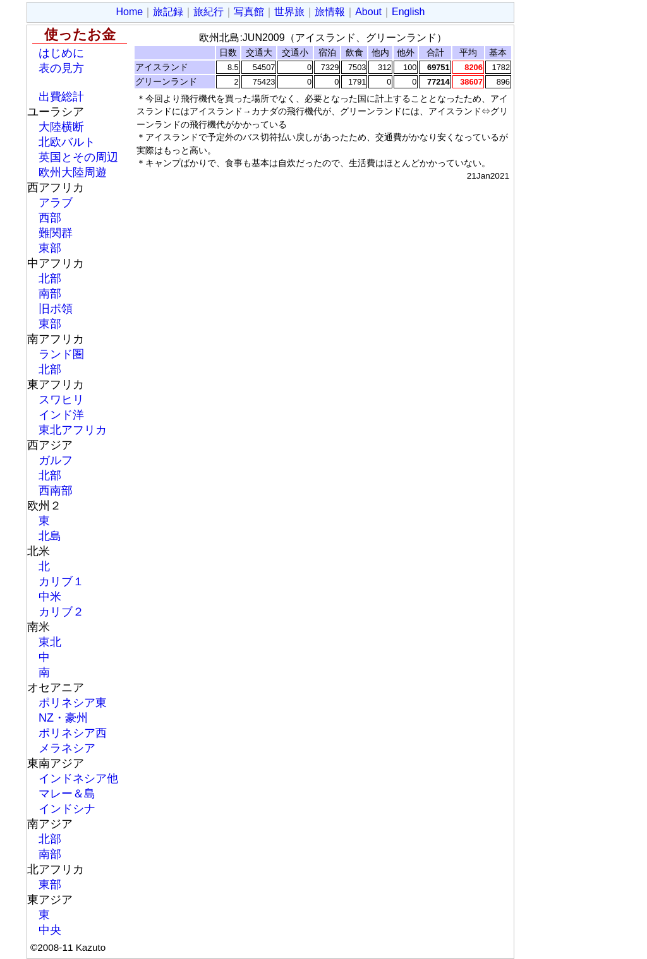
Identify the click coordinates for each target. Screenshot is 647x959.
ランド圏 (61, 354)
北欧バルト (67, 142)
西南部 (56, 490)
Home (129, 11)
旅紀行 (208, 11)
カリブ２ (61, 611)
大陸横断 (61, 127)
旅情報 (330, 11)
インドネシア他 (78, 778)
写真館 (249, 11)
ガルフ (56, 460)
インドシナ (67, 808)
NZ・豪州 (63, 718)
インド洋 (61, 414)
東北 (50, 642)
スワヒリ (61, 399)
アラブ (56, 202)
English (408, 11)
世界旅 (289, 11)
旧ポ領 (56, 308)
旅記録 (168, 11)
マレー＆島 (67, 793)
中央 (50, 930)
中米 (50, 596)
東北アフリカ (73, 430)
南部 (50, 293)
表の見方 (61, 68)
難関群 (56, 233)
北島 (50, 536)
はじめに (61, 53)
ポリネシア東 (73, 702)
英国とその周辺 (78, 157)
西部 (50, 217)
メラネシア (67, 748)
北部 (50, 278)
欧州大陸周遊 (73, 172)
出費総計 (61, 96)
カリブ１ (61, 581)
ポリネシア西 (73, 733)
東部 (50, 248)
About (368, 11)
